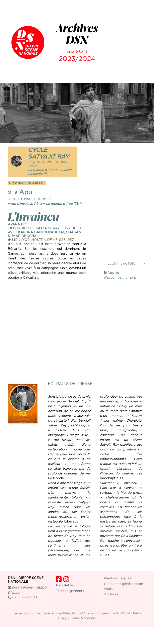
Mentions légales (117, 578)
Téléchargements (70, 591)
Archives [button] (111, 594)
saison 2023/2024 (77, 54)
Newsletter (65, 585)
